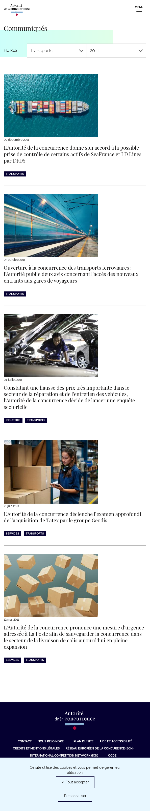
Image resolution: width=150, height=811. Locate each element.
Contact (25, 741)
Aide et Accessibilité (115, 741)
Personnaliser (75, 796)
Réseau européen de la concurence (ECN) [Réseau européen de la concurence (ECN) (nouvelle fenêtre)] (100, 748)
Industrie (13, 420)
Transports (57, 50)
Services (12, 533)
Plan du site (83, 741)
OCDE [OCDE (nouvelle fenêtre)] (112, 755)
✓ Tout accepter (75, 782)
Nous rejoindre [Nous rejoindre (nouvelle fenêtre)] (51, 741)
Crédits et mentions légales (36, 748)
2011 (116, 50)
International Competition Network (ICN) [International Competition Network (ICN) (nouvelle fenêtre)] (64, 755)
